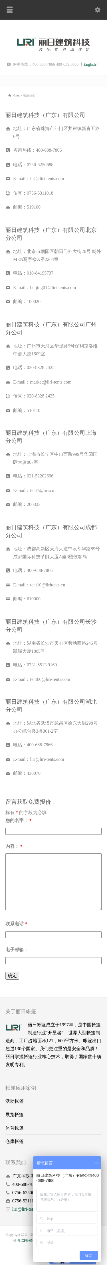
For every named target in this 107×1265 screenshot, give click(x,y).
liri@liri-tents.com (29, 1209)
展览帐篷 (14, 1114)
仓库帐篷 (14, 1141)
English (90, 64)
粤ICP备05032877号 (32, 1241)
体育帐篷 (14, 1128)
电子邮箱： (16, 949)
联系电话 (16, 923)
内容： (14, 846)
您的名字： (18, 820)
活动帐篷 (14, 1101)
